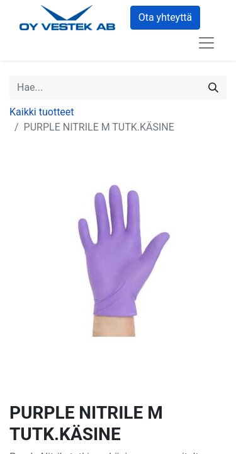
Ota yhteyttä (165, 17)
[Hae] (213, 88)
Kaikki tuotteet (41, 112)
